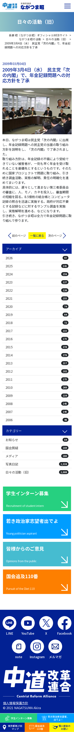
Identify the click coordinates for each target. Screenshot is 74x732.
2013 (37, 363)
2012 (37, 371)
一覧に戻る (37, 235)
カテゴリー (14, 430)
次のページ (55, 235)
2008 (37, 403)
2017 (37, 330)
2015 (37, 347)
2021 (37, 298)
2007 (37, 411)
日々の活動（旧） (37, 472)
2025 (37, 266)
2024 (37, 274)
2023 (37, 282)
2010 (37, 387)
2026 (37, 258)
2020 (37, 306)
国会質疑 (37, 447)
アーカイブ (14, 248)
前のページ (19, 235)
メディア (37, 456)
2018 (37, 322)
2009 (37, 395)
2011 (37, 379)
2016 (37, 338)
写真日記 (37, 464)
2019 (37, 314)
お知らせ (37, 439)
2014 (37, 355)
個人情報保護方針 (15, 703)
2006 (37, 419)
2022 (37, 290)
